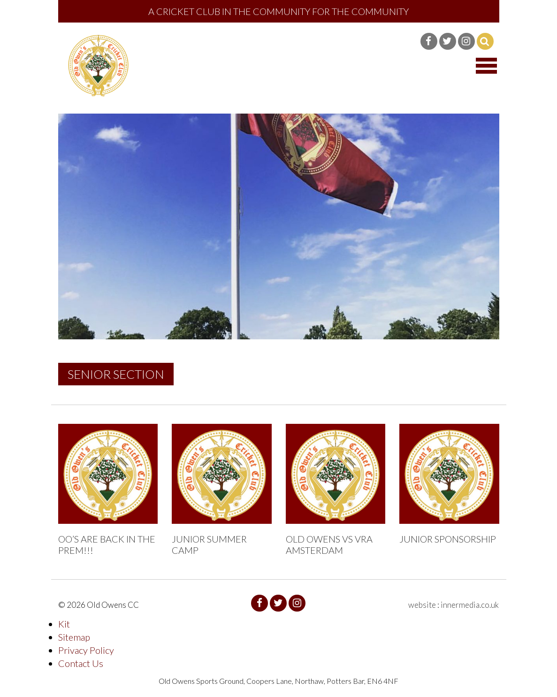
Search (485, 41)
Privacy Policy (86, 650)
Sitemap (74, 637)
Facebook (428, 41)
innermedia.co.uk (470, 605)
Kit (64, 623)
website (422, 605)
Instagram (466, 41)
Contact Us (80, 663)
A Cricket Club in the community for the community (278, 11)
